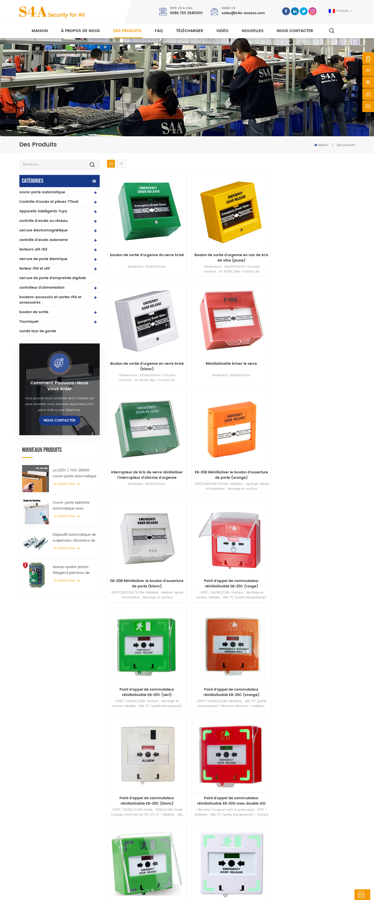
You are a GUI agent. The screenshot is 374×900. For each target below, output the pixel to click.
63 (264, 531)
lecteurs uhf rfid (33, 249)
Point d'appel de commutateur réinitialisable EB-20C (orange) (199, 411)
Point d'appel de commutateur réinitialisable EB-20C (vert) (136, 411)
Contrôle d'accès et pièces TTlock (48, 202)
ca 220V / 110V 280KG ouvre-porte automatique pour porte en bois (75, 473)
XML (129, 891)
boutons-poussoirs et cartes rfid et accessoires (50, 299)
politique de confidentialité (156, 891)
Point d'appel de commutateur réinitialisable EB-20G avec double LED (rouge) (326, 411)
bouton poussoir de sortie (138, 799)
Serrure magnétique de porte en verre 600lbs (152, 830)
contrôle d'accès (132, 814)
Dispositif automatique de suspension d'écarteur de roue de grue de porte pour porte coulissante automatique (74, 538)
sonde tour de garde (37, 331)
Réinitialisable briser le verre (325, 234)
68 (324, 531)
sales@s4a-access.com (243, 13)
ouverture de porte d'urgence (262, 495)
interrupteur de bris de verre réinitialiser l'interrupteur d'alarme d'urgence (136, 324)
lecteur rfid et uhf (34, 268)
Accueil (204, 799)
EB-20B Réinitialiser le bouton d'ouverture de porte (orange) (199, 324)
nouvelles (253, 31)
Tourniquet (28, 321)
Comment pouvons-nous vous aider (59, 386)
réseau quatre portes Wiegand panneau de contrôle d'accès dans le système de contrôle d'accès (73, 570)
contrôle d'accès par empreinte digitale (148, 838)
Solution (205, 830)
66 (300, 531)
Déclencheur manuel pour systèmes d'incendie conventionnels (326, 498)
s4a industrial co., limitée (47, 791)
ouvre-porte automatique (42, 192)
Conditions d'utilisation (215, 861)
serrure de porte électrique (43, 259)
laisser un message (344, 894)
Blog (202, 846)
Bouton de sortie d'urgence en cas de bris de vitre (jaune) (199, 236)
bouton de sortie (33, 312)
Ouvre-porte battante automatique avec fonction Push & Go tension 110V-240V (71, 506)
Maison (40, 31)
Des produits (127, 31)
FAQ (159, 31)
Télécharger (189, 31)
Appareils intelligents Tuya (43, 211)
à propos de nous (212, 807)
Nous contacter (295, 31)
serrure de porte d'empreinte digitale (52, 278)
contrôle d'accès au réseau (43, 221)
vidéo (222, 31)
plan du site (207, 854)
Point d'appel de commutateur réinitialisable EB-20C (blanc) (263, 411)
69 (336, 531)
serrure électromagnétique (43, 230)
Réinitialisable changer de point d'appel (136, 498)
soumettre (264, 741)
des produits (208, 814)
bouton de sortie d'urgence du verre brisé (136, 236)
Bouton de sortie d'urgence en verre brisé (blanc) (262, 236)
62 (252, 531)
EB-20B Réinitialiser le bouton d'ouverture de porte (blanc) (263, 324)
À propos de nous (80, 31)
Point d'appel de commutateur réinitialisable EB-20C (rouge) (326, 324)
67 (312, 531)
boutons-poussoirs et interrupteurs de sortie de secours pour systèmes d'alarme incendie (199, 498)
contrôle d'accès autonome (43, 240)
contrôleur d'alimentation (41, 287)
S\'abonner (274, 834)
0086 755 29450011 (186, 13)
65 (288, 531)
